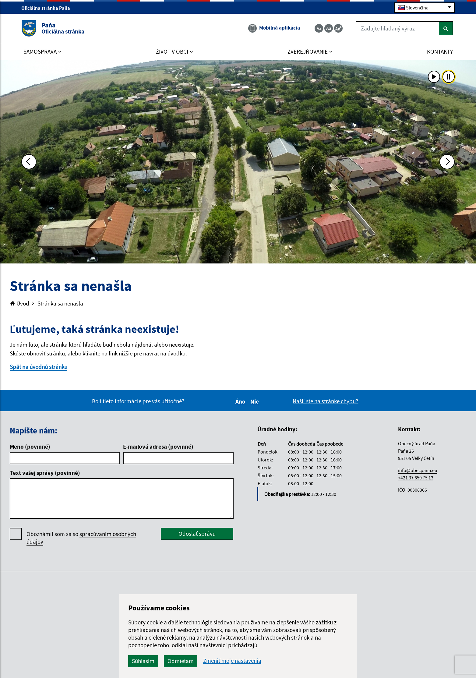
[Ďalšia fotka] (447, 161)
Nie (255, 401)
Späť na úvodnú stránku (38, 366)
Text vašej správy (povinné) (45, 472)
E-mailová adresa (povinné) (158, 446)
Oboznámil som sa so (81, 538)
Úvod (19, 303)
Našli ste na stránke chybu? (325, 401)
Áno (241, 401)
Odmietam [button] (180, 661)
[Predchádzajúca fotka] (29, 161)
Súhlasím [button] (143, 661)
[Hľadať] (446, 28)
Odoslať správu (197, 533)
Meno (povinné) (30, 446)
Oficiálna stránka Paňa (48, 8)
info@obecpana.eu (417, 470)
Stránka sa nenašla (60, 303)
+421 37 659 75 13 (415, 478)
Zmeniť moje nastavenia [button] (232, 661)
